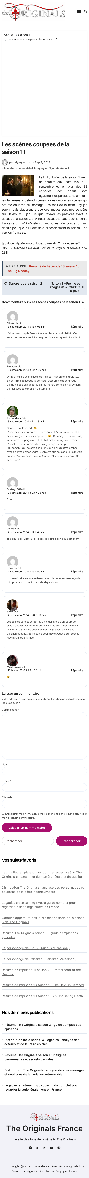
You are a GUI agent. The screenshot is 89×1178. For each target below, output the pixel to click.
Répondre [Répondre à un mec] (77, 532)
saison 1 (63, 168)
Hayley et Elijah (46, 168)
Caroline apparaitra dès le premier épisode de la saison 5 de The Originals (43, 920)
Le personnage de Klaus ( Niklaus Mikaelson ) (36, 948)
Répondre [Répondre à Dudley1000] (77, 492)
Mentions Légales (25, 1171)
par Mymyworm (16, 162)
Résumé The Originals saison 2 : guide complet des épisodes (40, 935)
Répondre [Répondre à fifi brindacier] (77, 421)
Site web (7, 797)
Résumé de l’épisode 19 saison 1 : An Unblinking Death (42, 996)
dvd (30, 168)
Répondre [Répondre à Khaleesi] (77, 571)
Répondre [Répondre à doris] (77, 615)
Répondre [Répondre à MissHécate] (77, 670)
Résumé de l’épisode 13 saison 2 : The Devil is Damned (43, 985)
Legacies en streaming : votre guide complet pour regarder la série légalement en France (39, 905)
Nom (5, 764)
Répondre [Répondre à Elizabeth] (77, 326)
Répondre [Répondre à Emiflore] (77, 369)
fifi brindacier (15, 418)
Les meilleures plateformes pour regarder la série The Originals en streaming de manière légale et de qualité (42, 874)
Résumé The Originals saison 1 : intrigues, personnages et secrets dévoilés (35, 1057)
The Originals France (44, 1128)
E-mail (6, 781)
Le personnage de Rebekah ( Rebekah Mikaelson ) (39, 959)
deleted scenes (16, 168)
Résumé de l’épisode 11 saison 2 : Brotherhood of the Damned (41, 972)
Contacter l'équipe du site (58, 1171)
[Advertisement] (44, 87)
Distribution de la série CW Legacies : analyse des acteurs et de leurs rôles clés (41, 1042)
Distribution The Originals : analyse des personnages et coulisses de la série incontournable (43, 890)
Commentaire (10, 709)
